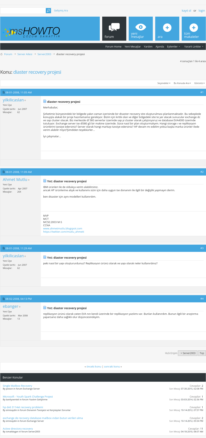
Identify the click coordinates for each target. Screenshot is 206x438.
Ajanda (160, 46)
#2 (202, 172)
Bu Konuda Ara (181, 83)
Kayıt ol (186, 10)
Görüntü (198, 83)
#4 (202, 298)
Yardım (148, 46)
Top (202, 353)
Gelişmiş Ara (61, 10)
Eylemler (172, 46)
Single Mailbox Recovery (17, 386)
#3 (202, 248)
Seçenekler (163, 83)
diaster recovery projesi (37, 72)
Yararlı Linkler (192, 46)
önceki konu (94, 366)
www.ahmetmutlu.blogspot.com (62, 228)
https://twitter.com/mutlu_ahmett (63, 231)
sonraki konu (112, 366)
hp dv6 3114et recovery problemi (23, 407)
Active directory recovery (18, 428)
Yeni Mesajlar (132, 46)
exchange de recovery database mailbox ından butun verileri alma (43, 418)
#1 (202, 92)
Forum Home (113, 46)
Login (202, 10)
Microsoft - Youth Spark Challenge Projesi (28, 396)
